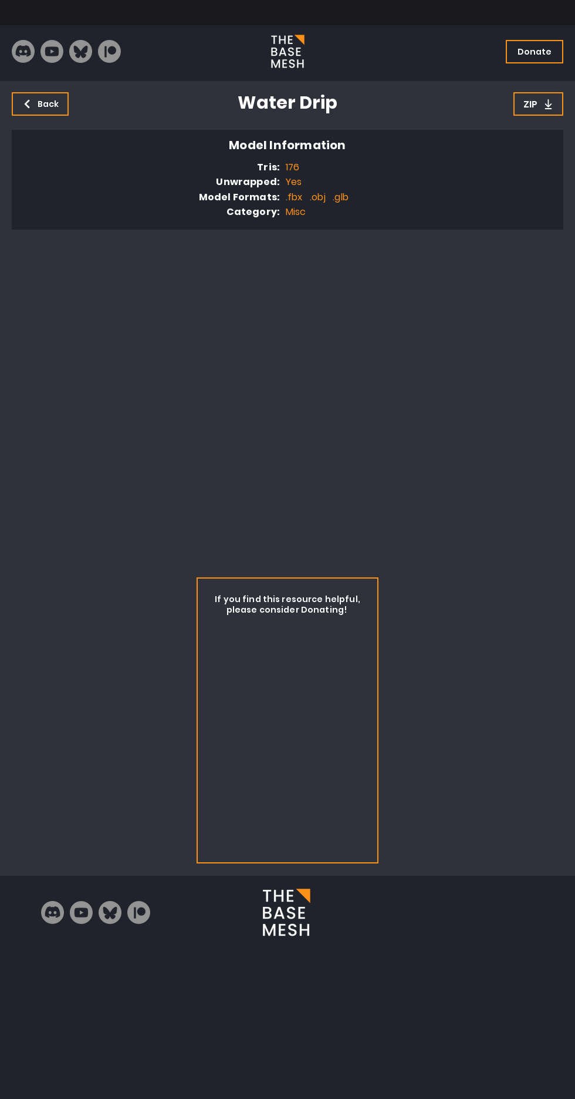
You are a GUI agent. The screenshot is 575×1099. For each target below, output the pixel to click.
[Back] (40, 104)
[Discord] (23, 51)
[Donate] (534, 51)
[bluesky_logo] (80, 51)
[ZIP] (538, 104)
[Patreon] (109, 51)
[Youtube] (51, 51)
